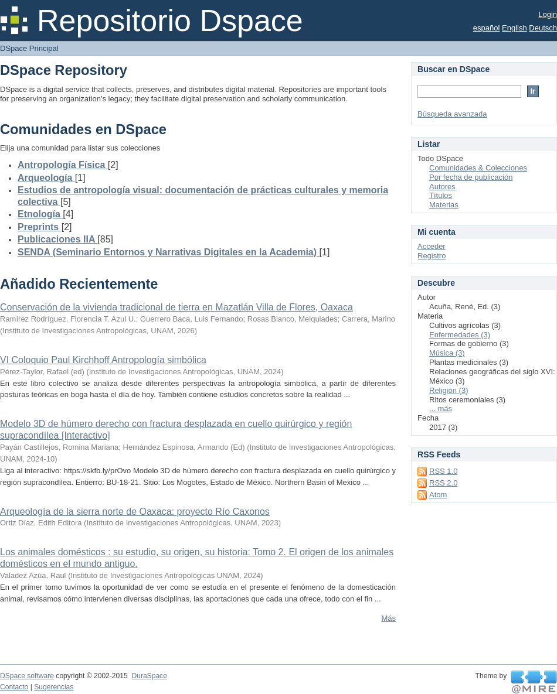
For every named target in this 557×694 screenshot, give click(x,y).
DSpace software (27, 676)
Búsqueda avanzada (452, 114)
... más (440, 408)
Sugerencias (53, 687)
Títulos (440, 195)
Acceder (431, 246)
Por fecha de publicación (470, 177)
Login (547, 14)
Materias (443, 204)
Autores (442, 186)
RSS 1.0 (443, 471)
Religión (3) (448, 390)
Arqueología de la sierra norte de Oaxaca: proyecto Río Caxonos (135, 512)
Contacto (14, 687)
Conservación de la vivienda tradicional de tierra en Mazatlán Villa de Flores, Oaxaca (176, 307)
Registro (431, 255)
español (486, 27)
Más (388, 618)
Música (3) (447, 352)
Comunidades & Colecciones (478, 167)
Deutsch (543, 27)
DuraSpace (149, 676)
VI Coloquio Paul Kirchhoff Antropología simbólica (103, 360)
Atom (438, 494)
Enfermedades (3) (459, 334)
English (514, 27)
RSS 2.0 (443, 482)
